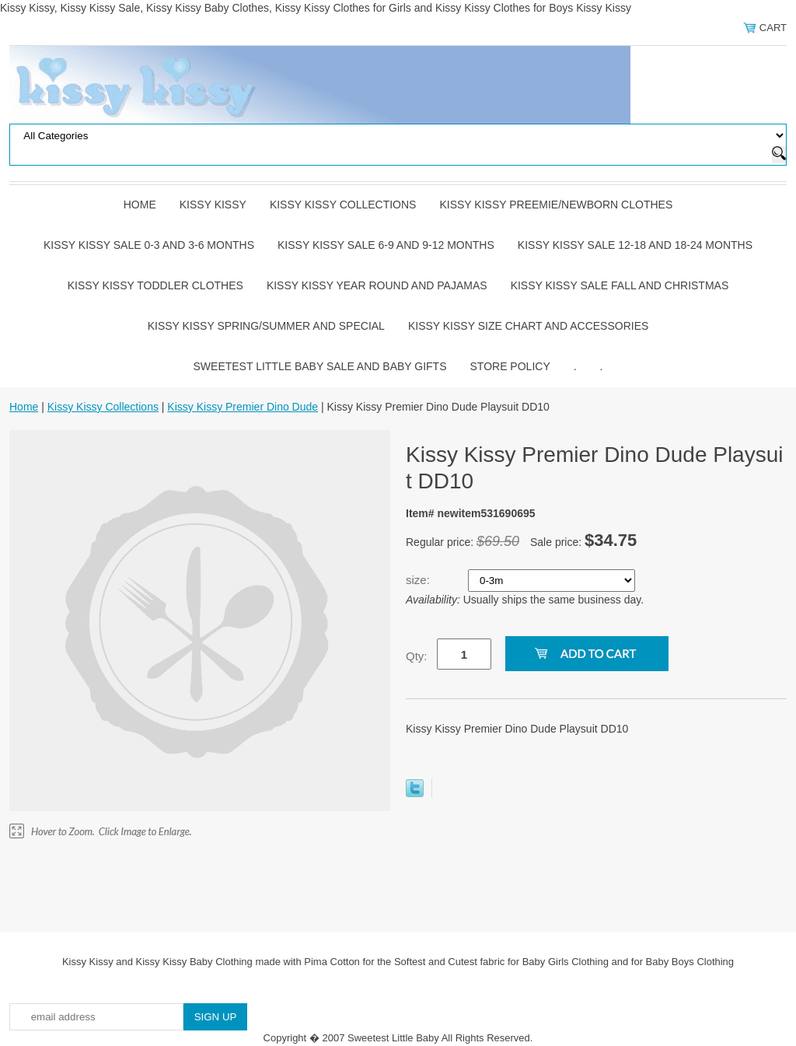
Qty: (417, 656)
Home (140, 204)
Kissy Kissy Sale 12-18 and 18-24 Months (635, 245)
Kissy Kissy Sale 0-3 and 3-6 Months (149, 245)
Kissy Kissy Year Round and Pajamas (377, 285)
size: (419, 579)
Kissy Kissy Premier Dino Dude (242, 407)
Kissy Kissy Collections (343, 204)
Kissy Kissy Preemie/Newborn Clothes (555, 204)
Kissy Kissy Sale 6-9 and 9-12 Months (386, 245)
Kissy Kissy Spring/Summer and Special (266, 326)
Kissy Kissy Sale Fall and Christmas (620, 285)
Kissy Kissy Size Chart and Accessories (528, 326)
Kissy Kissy (213, 204)
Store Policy (510, 366)
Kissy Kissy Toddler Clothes (155, 285)
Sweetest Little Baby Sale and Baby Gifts (320, 366)
